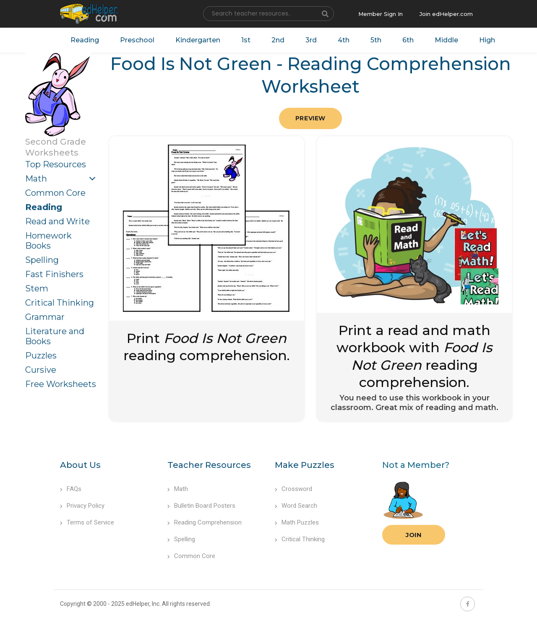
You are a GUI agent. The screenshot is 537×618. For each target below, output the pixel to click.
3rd (311, 40)
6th (408, 40)
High (487, 40)
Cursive (40, 370)
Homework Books (48, 241)
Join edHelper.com (446, 13)
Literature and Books (54, 336)
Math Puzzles (297, 522)
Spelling (42, 260)
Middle (446, 40)
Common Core (55, 193)
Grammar (45, 317)
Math (36, 179)
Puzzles (41, 356)
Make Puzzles (304, 465)
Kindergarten (197, 40)
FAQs (70, 489)
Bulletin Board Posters (201, 505)
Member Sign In (380, 13)
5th (375, 40)
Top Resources (55, 164)
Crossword (293, 489)
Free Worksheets (60, 384)
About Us (80, 465)
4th (343, 40)
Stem (36, 288)
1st (245, 40)
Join (414, 535)
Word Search (296, 505)
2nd (277, 40)
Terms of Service (87, 522)
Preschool (137, 40)
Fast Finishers (54, 274)
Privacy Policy (82, 505)
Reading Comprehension (204, 522)
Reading (84, 40)
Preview (310, 118)
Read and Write (57, 221)
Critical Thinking (59, 303)
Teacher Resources (209, 465)
